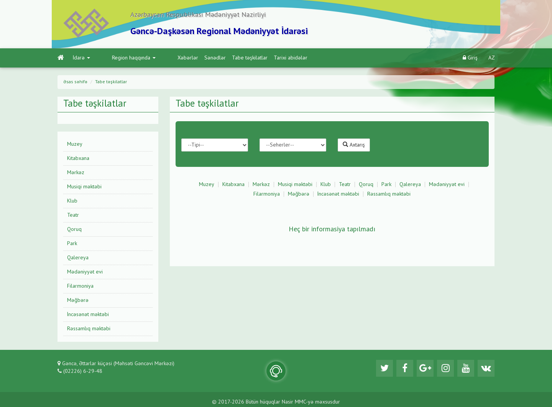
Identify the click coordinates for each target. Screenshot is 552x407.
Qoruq (74, 229)
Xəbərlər (156, 58)
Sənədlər (183, 58)
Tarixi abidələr (259, 58)
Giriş (470, 58)
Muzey (74, 144)
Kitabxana (78, 158)
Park (72, 243)
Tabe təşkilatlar (218, 58)
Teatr (73, 215)
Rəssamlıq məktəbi (88, 328)
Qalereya (78, 257)
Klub (72, 201)
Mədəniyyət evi (85, 272)
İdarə (81, 58)
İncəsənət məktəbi (88, 314)
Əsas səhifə (75, 82)
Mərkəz (75, 172)
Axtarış (354, 145)
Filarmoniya (80, 286)
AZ (491, 58)
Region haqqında (118, 58)
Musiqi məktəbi (84, 186)
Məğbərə (78, 300)
